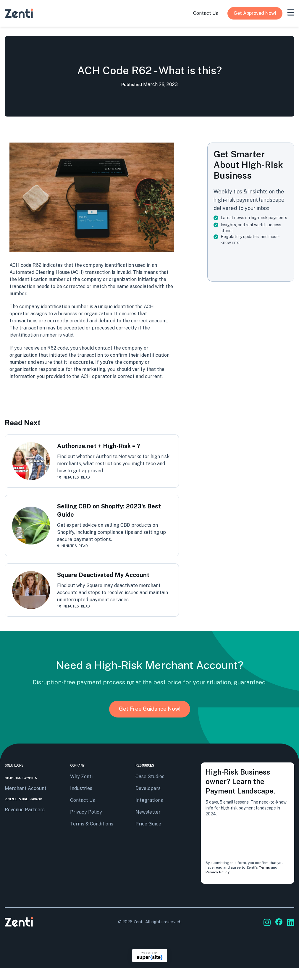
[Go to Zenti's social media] (267, 922)
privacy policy (86, 812)
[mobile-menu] (290, 12)
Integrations (149, 800)
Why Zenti (81, 776)
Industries (81, 788)
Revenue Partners (25, 809)
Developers (148, 788)
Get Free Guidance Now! (149, 709)
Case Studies (149, 776)
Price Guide (148, 824)
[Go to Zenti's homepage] (19, 13)
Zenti (138, 921)
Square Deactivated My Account (103, 574)
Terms (264, 867)
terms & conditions (91, 824)
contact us (205, 13)
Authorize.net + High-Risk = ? (98, 446)
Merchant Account (25, 788)
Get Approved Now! (255, 13)
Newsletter (148, 812)
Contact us (82, 800)
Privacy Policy (218, 872)
